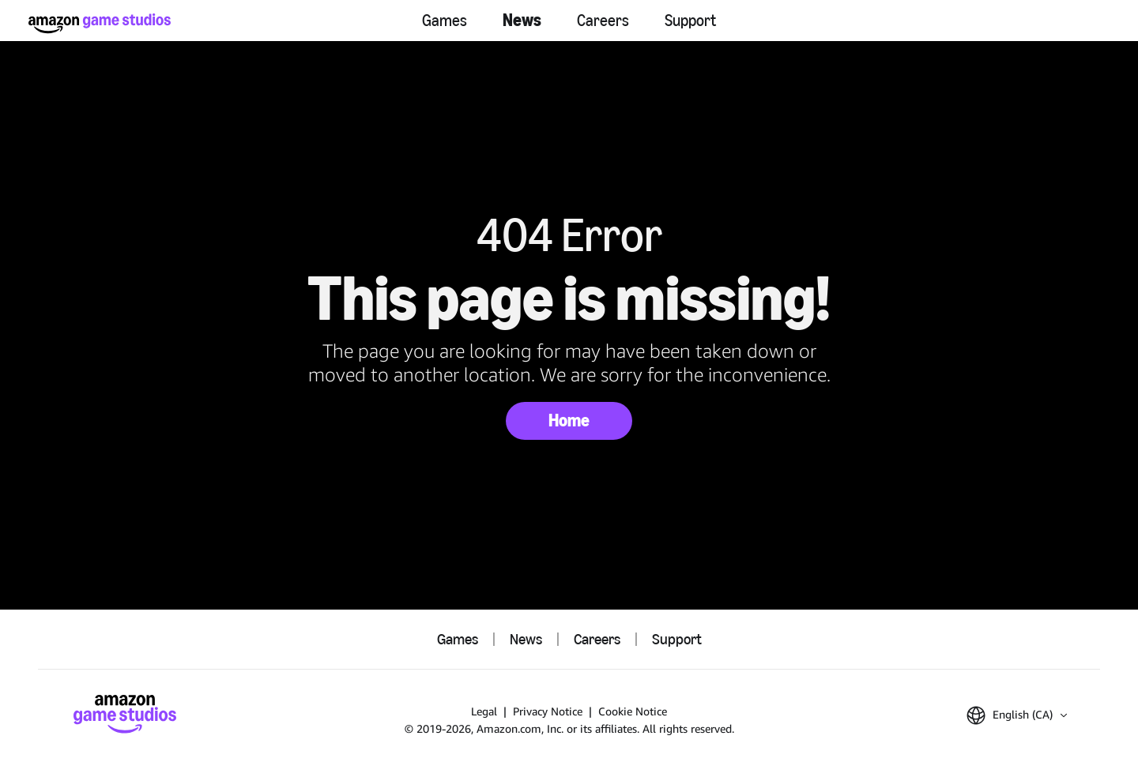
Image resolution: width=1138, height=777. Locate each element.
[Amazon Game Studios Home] (99, 23)
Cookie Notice (632, 711)
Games (444, 20)
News (522, 20)
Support (690, 20)
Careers (603, 20)
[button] (1017, 715)
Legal (484, 711)
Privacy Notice (547, 711)
